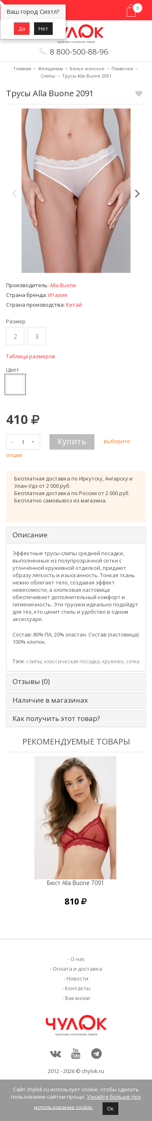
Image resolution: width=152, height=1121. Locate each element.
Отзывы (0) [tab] (31, 682)
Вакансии (77, 998)
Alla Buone (63, 285)
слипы (34, 661)
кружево (113, 661)
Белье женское (87, 68)
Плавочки (122, 68)
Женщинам (50, 68)
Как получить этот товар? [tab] (56, 719)
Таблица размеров (30, 356)
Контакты (77, 988)
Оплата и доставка (77, 968)
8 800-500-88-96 (79, 51)
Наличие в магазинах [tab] (50, 700)
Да (21, 28)
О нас (78, 959)
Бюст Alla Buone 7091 (75, 883)
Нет (43, 28)
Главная (22, 68)
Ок (110, 1108)
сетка (132, 661)
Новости (77, 978)
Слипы (48, 76)
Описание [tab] (30, 535)
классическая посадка (72, 661)
